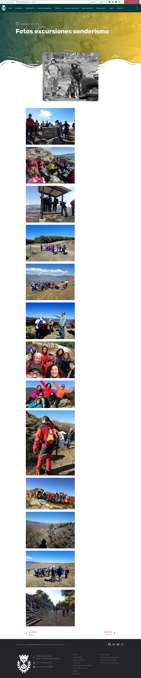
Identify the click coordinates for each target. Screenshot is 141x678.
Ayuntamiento (79, 660)
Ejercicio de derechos (109, 662)
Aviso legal (104, 654)
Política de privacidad (109, 657)
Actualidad (77, 657)
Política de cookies (108, 660)
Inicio (75, 654)
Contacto (93, 2)
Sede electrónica (80, 668)
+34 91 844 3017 (7, 2)
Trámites (76, 662)
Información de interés (83, 665)
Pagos (75, 671)
